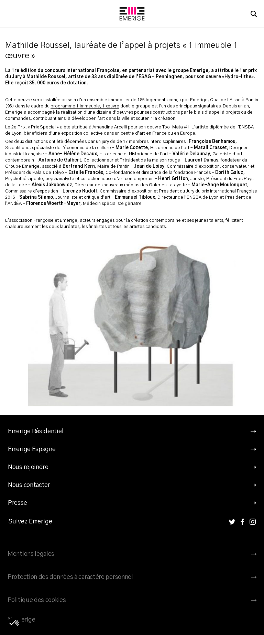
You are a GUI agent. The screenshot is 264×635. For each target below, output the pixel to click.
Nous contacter (29, 485)
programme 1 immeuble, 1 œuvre (85, 106)
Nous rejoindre (28, 467)
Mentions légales (31, 554)
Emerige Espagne (32, 449)
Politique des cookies (37, 600)
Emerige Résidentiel (35, 431)
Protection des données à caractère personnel (70, 577)
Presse (17, 503)
